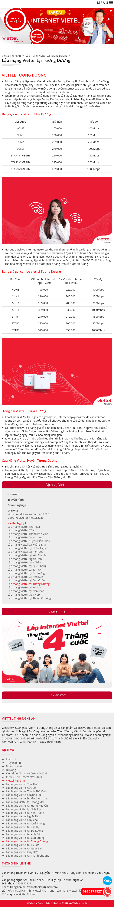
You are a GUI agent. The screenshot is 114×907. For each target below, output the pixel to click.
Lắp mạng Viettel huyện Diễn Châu (29, 541)
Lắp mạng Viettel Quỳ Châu (24, 562)
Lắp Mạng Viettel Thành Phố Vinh (28, 534)
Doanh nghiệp (17, 505)
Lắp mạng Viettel (67, 890)
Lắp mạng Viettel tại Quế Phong (27, 566)
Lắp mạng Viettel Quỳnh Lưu (25, 537)
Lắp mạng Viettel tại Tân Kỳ (24, 569)
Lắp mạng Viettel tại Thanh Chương (29, 598)
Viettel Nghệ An (13, 55)
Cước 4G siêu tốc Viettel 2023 (26, 517)
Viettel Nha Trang (43, 890)
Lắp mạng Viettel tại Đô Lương (26, 573)
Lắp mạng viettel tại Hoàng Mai (27, 544)
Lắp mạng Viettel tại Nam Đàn (26, 591)
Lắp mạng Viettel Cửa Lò (22, 530)
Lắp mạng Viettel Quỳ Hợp (24, 594)
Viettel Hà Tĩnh (22, 890)
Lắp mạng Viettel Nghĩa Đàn (25, 559)
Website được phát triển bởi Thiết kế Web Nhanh (57, 903)
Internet (13, 494)
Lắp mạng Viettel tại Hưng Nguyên (29, 548)
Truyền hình (16, 499)
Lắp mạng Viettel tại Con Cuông (27, 580)
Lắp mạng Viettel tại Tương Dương (48, 55)
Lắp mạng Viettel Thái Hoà (24, 526)
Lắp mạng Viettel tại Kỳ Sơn (24, 587)
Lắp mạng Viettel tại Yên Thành (27, 555)
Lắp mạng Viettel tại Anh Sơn (25, 576)
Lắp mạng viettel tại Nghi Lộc (25, 551)
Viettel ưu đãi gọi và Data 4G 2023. (29, 514)
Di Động (13, 510)
